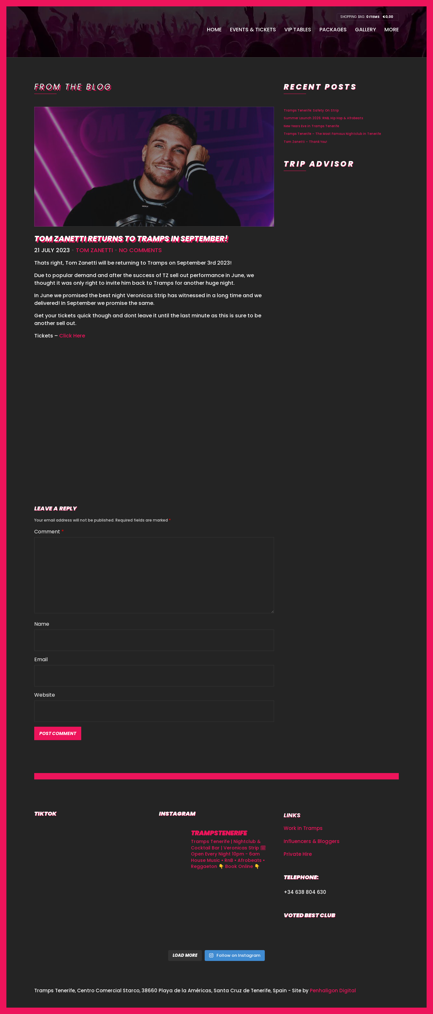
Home (214, 29)
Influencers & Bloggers (312, 841)
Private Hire (298, 854)
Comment (49, 531)
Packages (333, 29)
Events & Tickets (253, 29)
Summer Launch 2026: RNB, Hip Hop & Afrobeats (323, 118)
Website (44, 695)
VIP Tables (297, 29)
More (391, 29)
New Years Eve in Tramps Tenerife (311, 126)
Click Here (72, 335)
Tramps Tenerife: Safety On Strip (311, 110)
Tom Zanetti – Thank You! (305, 142)
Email (41, 659)
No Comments (140, 250)
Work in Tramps (303, 828)
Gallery (365, 29)
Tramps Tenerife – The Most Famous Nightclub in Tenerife (332, 134)
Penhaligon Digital (333, 990)
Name (41, 624)
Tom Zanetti (94, 250)
